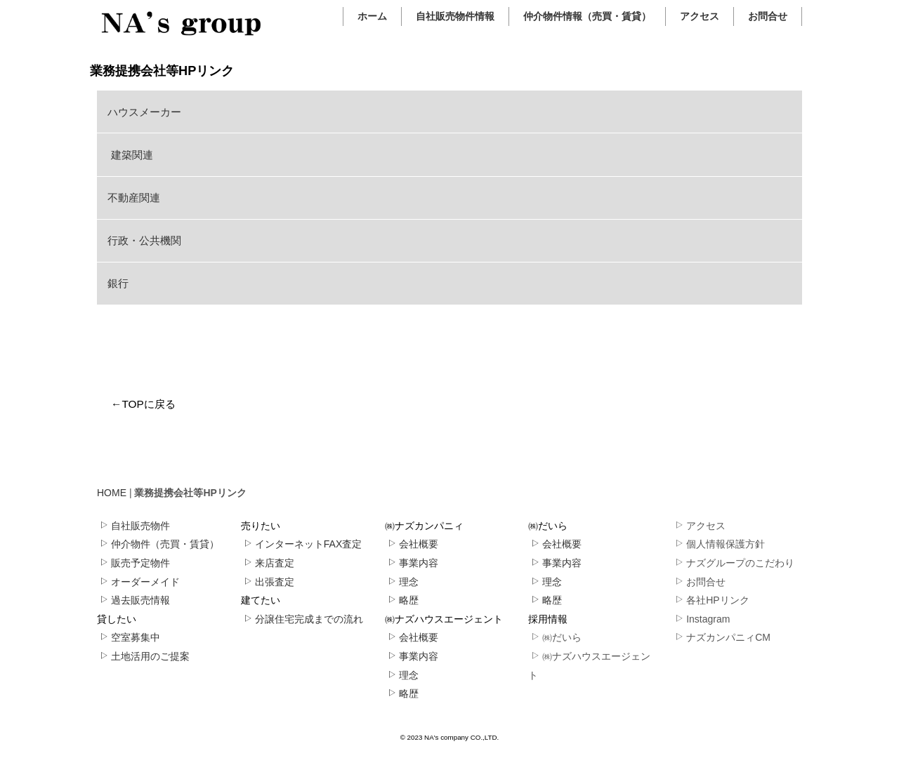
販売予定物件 (134, 562)
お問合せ (767, 16)
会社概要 (412, 544)
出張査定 (268, 581)
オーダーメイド (139, 581)
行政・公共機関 (144, 240)
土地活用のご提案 (144, 656)
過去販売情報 (134, 600)
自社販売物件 (134, 525)
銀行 (118, 283)
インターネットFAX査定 (302, 544)
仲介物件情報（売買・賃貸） (587, 16)
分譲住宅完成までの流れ (303, 619)
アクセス (699, 16)
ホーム (372, 16)
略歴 (403, 600)
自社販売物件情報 (455, 16)
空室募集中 (129, 637)
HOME (111, 492)
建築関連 (129, 155)
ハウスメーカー (144, 112)
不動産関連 (133, 198)
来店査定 (268, 562)
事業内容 (412, 562)
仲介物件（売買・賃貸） (159, 544)
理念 (403, 581)
